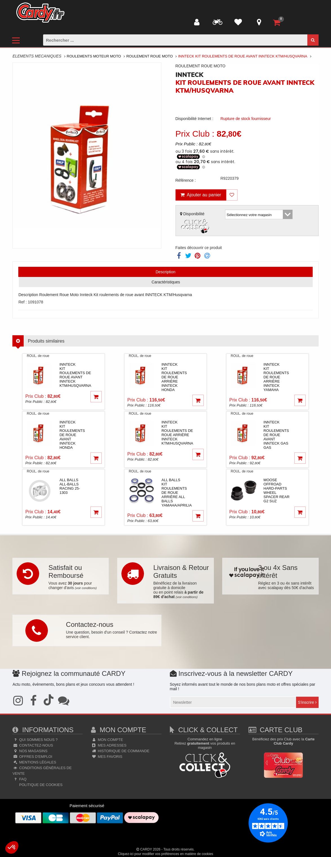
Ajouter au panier (200, 194)
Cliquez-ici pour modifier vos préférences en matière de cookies (165, 854)
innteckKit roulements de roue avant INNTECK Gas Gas (276, 435)
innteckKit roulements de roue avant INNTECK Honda (72, 435)
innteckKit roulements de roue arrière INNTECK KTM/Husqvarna (177, 432)
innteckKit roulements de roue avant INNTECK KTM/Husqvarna (75, 375)
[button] (12, 847)
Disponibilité (195, 223)
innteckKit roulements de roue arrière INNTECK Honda (174, 377)
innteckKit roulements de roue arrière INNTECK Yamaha (276, 377)
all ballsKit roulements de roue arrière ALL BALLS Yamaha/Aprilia (176, 492)
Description (165, 272)
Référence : (186, 180)
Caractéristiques (166, 282)
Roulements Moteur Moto (94, 56)
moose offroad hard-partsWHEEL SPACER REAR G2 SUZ (276, 490)
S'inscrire (307, 702)
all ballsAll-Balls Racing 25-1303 (69, 486)
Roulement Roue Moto (149, 56)
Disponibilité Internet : (195, 118)
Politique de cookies (40, 785)
